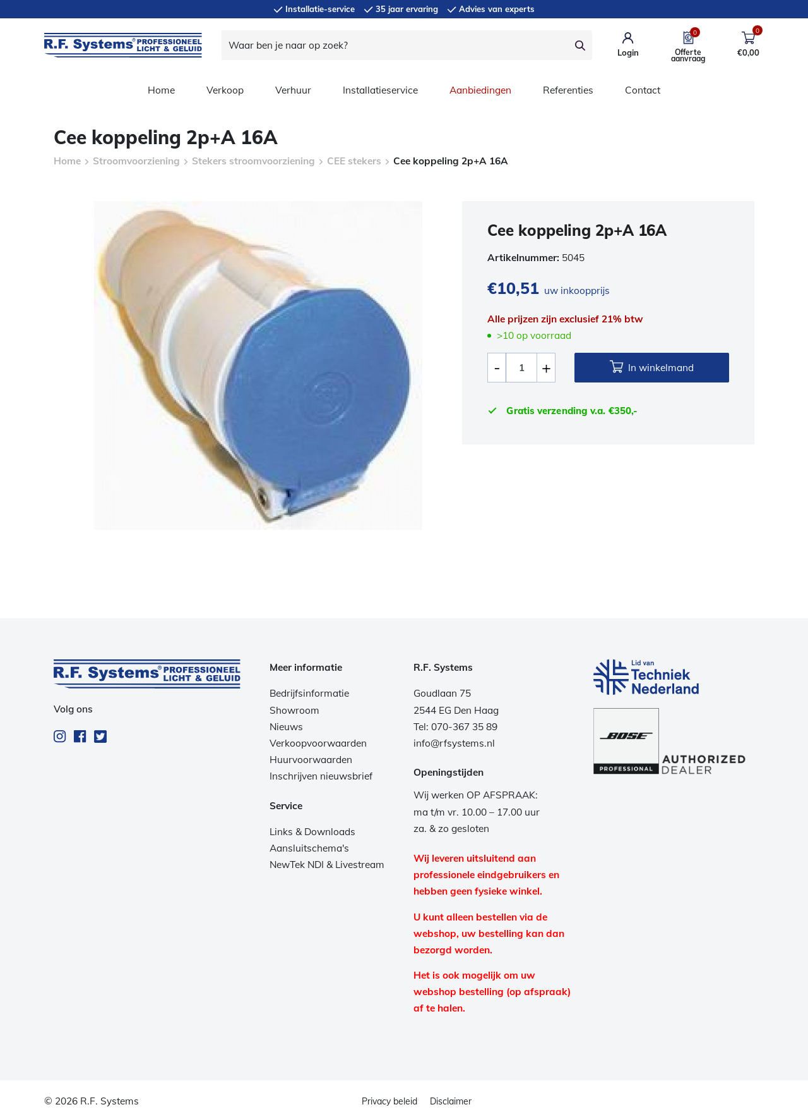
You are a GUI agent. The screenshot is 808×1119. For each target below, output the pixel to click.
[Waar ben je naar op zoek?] (395, 45)
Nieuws (286, 727)
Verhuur (293, 90)
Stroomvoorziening (136, 161)
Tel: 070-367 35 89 (455, 727)
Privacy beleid (389, 1101)
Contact (642, 90)
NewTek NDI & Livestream (327, 865)
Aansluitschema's (309, 848)
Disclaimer (451, 1101)
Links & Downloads (312, 832)
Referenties (568, 90)
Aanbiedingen (480, 90)
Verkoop (225, 90)
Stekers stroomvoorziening (253, 161)
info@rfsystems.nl (454, 743)
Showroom (294, 710)
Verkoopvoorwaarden (318, 743)
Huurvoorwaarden (311, 760)
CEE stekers (354, 161)
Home (161, 90)
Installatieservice (380, 90)
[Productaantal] (521, 367)
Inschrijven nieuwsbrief (321, 776)
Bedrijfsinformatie (309, 693)
